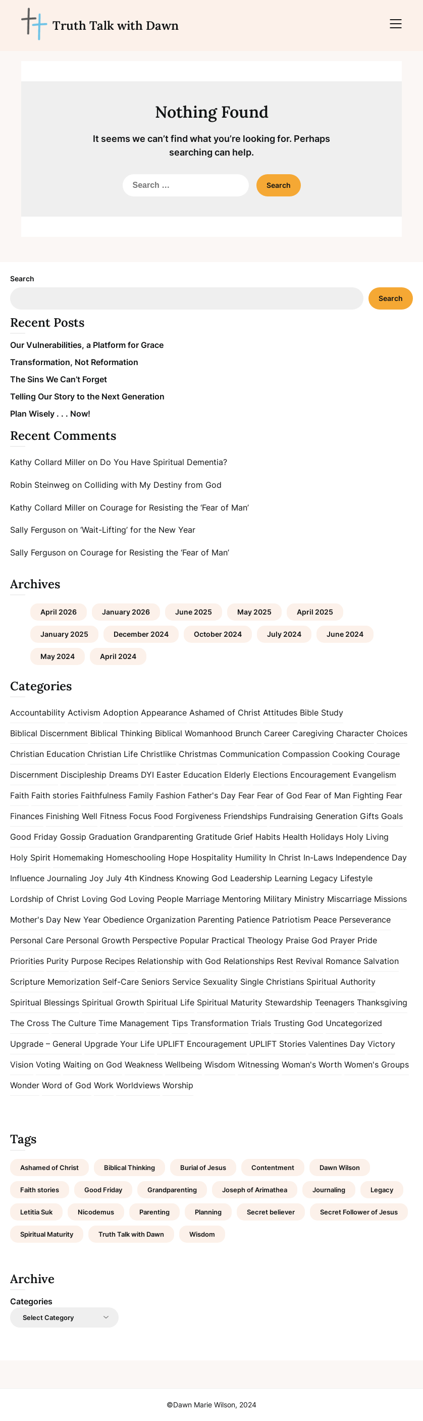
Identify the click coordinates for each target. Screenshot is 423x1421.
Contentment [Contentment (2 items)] (272, 1167)
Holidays (326, 837)
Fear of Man (327, 795)
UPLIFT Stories (277, 1044)
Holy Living (367, 837)
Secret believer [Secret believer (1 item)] (271, 1212)
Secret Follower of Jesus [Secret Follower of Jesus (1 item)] (359, 1212)
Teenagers (334, 1002)
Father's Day (212, 795)
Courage (383, 754)
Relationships (249, 961)
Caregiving (313, 733)
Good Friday (34, 837)
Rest (285, 961)
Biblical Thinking (121, 733)
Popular (194, 940)
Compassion (306, 754)
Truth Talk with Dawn (115, 25)
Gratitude (214, 837)
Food (163, 816)
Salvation (381, 961)
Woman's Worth (312, 1064)
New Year (82, 920)
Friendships (245, 816)
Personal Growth (98, 940)
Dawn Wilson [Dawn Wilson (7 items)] (340, 1167)
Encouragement (320, 775)
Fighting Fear (377, 795)
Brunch (248, 733)
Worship (178, 1085)
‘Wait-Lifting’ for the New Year (137, 530)
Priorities (27, 961)
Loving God (104, 899)
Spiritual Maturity (229, 1002)
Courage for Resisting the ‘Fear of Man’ (174, 507)
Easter (168, 775)
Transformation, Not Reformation (74, 362)
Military (277, 899)
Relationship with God (179, 961)
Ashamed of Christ (224, 712)
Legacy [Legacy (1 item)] (382, 1190)
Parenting (216, 920)
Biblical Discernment (49, 733)
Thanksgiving (382, 1002)
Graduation (110, 837)
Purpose (86, 961)
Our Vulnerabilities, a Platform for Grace (87, 345)
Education (202, 775)
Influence (27, 878)
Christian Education (47, 754)
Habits (267, 837)
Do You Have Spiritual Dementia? (163, 462)
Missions (390, 899)
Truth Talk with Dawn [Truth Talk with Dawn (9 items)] (131, 1234)
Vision (21, 1064)
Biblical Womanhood (194, 733)
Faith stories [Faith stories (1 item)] (39, 1190)
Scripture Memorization (55, 982)
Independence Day (371, 857)
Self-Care (120, 982)
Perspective (154, 940)
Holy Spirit (30, 857)
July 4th (121, 878)
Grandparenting (163, 837)
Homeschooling (136, 857)
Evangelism (374, 775)
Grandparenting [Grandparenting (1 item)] (172, 1190)
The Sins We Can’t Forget (58, 379)
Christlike (158, 754)
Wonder (24, 1085)
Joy (96, 878)
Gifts (369, 816)
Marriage (203, 899)
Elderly (237, 775)
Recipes (120, 961)
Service (186, 982)
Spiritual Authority (341, 982)
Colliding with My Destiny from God (153, 485)
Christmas (198, 754)
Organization (170, 920)
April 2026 (58, 611)
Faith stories (54, 795)
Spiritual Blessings (44, 1002)
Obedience (123, 920)
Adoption (120, 712)
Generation (336, 816)
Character (355, 733)
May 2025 (254, 611)
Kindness (156, 878)
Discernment (34, 775)
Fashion (170, 795)
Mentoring (241, 899)
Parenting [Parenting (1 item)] (154, 1212)
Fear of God (279, 795)
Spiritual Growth (113, 1002)
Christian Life (112, 754)
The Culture (73, 1023)
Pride (367, 940)
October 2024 (218, 634)
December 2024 (141, 634)
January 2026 (126, 611)
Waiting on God (92, 1064)
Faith (19, 795)
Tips (180, 1023)
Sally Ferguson (38, 530)
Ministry (309, 899)
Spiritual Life (170, 1002)
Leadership (251, 878)
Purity (57, 961)
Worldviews (138, 1085)
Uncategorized (354, 1023)
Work (104, 1085)
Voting (48, 1064)
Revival (309, 961)
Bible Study (321, 712)
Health (295, 837)
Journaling (67, 878)
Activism (84, 712)
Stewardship (288, 1002)
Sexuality (220, 982)
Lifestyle (356, 878)
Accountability (37, 712)
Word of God (66, 1085)
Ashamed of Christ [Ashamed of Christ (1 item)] (49, 1167)
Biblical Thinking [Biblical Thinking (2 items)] (129, 1167)
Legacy (324, 878)
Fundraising (291, 816)
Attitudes (280, 712)
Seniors (155, 982)
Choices (392, 733)
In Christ (285, 857)
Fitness (113, 816)
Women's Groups (376, 1064)
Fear (246, 795)
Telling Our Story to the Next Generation (87, 396)
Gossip (73, 837)
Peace (325, 920)
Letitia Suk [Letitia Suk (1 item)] (36, 1212)
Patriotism (291, 920)
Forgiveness (198, 816)
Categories (31, 1301)
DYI (147, 775)
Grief (243, 837)
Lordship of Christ (44, 899)
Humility (251, 857)
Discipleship (84, 775)
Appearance (164, 712)
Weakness (144, 1064)
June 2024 (345, 634)
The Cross (29, 1023)
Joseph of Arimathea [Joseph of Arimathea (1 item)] (254, 1190)
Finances (26, 816)
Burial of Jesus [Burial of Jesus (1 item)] (203, 1167)
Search (22, 278)
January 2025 (64, 634)
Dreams (123, 775)
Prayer (342, 940)
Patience (253, 920)
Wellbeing (183, 1064)
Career (277, 733)
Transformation (219, 1023)
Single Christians (272, 982)
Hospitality (212, 857)
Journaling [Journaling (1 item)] (328, 1190)
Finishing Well (71, 816)
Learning (291, 878)
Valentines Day (336, 1044)
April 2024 (118, 656)
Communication (250, 754)
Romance (343, 961)
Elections (270, 775)
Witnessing (258, 1064)
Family (141, 795)
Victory (381, 1044)
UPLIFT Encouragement (202, 1044)
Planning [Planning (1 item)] (208, 1212)
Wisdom (219, 1064)
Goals (392, 816)
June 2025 (193, 611)
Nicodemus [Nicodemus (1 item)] (96, 1212)
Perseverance (365, 920)
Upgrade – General (46, 1044)
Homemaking (78, 857)
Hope (178, 857)
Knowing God (202, 878)
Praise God (307, 940)
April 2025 (315, 611)
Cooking (348, 754)
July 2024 (284, 634)
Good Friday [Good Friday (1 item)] (103, 1190)
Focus (140, 816)
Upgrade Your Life (119, 1044)
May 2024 (57, 656)
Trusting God (298, 1023)
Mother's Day (35, 920)
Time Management (133, 1023)
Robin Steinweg (40, 485)
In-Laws (318, 857)
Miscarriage (349, 899)
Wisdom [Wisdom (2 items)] (202, 1234)
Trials (261, 1023)
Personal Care (37, 940)
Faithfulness (103, 795)
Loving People (156, 899)
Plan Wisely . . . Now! (50, 414)
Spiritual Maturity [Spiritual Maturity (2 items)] (46, 1234)
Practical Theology (247, 940)
